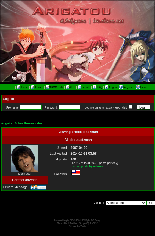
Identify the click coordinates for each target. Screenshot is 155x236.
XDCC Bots (54, 87)
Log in (111, 87)
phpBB (69, 220)
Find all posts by (87, 166)
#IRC (71, 87)
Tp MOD (91, 223)
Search (84, 87)
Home (22, 87)
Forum (37, 87)
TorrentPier (62, 223)
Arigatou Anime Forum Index (22, 123)
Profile (142, 87)
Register (126, 87)
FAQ (98, 87)
